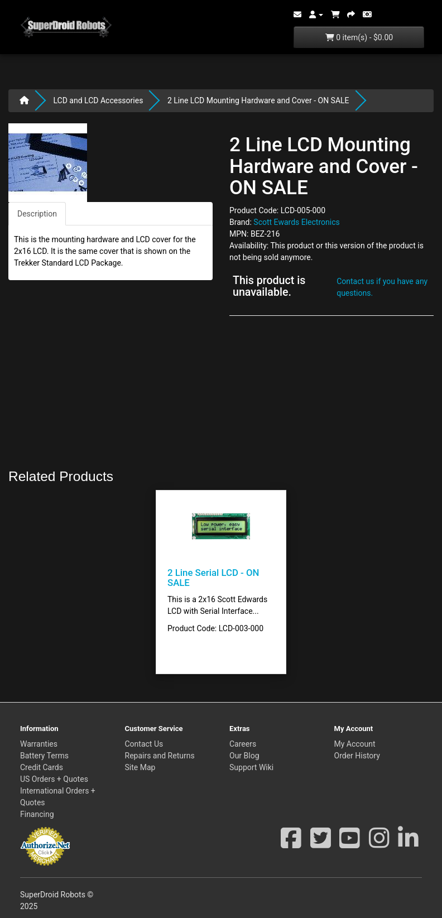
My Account (355, 743)
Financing (37, 814)
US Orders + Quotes (54, 779)
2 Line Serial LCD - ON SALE (213, 577)
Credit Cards (41, 767)
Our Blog (244, 755)
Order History (357, 755)
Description (37, 213)
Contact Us (144, 743)
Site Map (140, 767)
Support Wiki (251, 767)
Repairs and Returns (160, 755)
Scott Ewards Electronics (296, 222)
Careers (242, 743)
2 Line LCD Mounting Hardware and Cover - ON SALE (258, 100)
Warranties (38, 743)
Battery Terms (44, 755)
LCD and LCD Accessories (98, 100)
